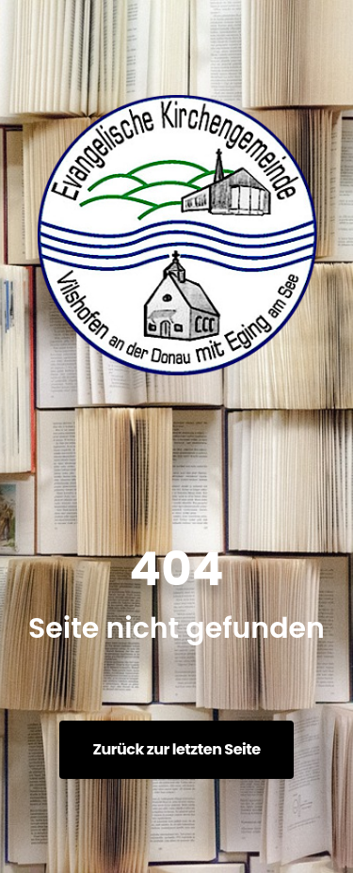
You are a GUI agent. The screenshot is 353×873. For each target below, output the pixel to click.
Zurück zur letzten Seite (176, 749)
